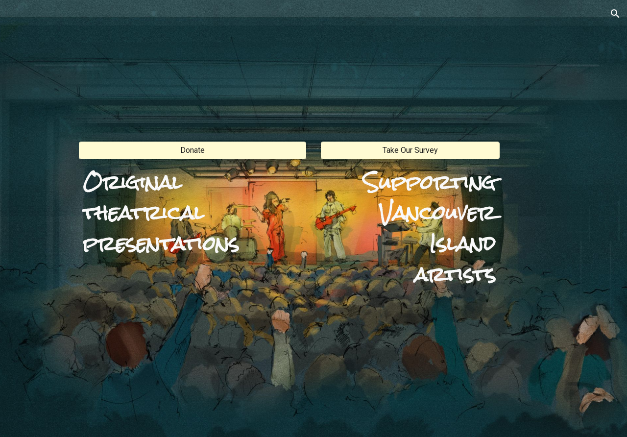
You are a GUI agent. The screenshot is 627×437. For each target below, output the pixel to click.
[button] (615, 13)
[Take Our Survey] (410, 150)
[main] (192, 212)
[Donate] (192, 150)
